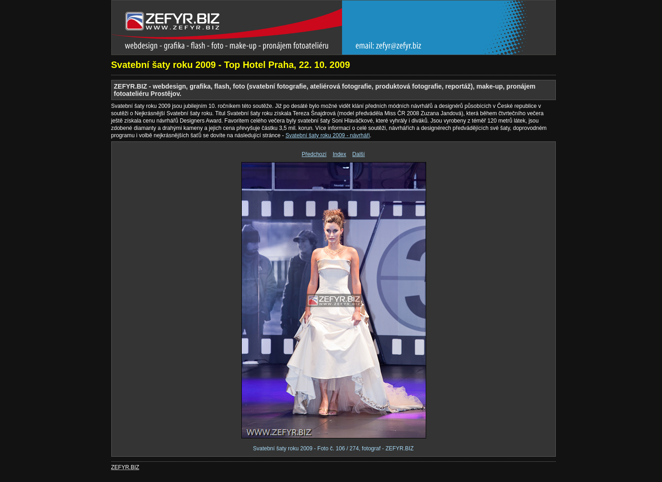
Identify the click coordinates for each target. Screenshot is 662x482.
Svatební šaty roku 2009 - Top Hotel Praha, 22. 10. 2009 (230, 65)
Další (358, 154)
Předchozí (314, 154)
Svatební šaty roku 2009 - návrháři (327, 135)
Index (339, 154)
